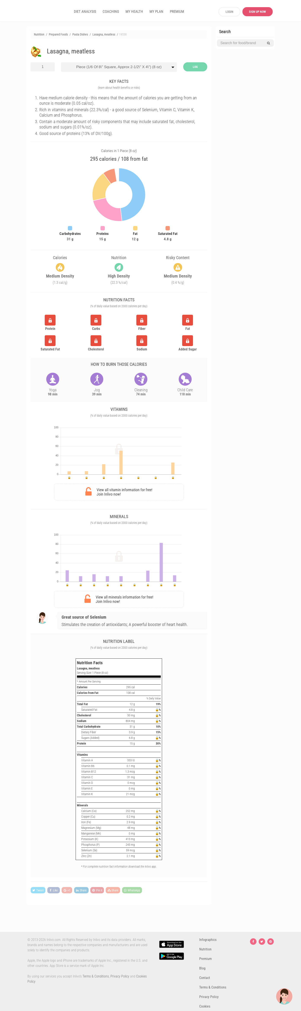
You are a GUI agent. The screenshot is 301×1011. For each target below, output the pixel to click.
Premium (205, 959)
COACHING (111, 11)
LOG (195, 67)
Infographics (208, 940)
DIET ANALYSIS (85, 11)
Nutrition (205, 949)
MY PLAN (156, 11)
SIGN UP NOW (257, 11)
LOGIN (229, 11)
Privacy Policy (119, 976)
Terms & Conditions (96, 976)
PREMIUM (177, 11)
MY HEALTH (134, 11)
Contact (204, 978)
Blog (202, 968)
